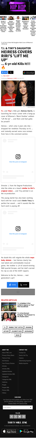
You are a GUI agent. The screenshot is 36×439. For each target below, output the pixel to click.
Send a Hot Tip (23, 355)
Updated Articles (7, 371)
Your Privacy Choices (8, 363)
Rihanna (28, 327)
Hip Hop (6, 331)
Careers (21, 358)
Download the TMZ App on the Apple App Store (10, 431)
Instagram (28, 331)
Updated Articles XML (8, 374)
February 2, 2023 (12, 78)
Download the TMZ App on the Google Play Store (27, 431)
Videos (4, 393)
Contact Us (22, 352)
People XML (5, 387)
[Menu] (2, 2)
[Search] (33, 2)
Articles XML (6, 369)
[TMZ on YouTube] (20, 417)
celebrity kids (17, 331)
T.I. (5, 327)
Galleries (4, 382)
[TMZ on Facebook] (11, 417)
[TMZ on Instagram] (24, 417)
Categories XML (7, 379)
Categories (5, 377)
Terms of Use (6, 358)
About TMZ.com (7, 352)
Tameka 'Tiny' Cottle (16, 327)
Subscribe (31, 407)
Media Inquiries (23, 363)
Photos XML (5, 390)
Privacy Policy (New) (8, 355)
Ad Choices (5, 360)
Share (12, 285)
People (4, 385)
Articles (4, 366)
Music (18, 335)
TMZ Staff (6, 76)
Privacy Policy (12, 403)
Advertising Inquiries (25, 360)
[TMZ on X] (15, 417)
